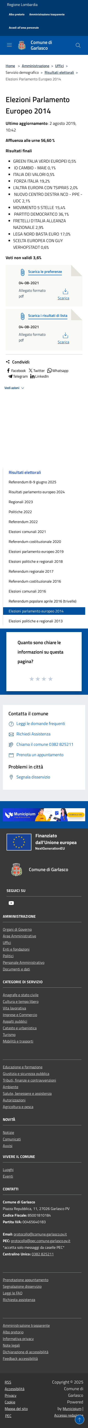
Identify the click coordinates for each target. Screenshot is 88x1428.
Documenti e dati (16, 969)
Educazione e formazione (22, 1067)
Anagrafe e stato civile (20, 995)
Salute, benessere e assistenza (27, 1093)
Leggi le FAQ (13, 1293)
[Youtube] (11, 903)
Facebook (16, 370)
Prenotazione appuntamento (25, 1280)
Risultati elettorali (59, 72)
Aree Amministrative (19, 936)
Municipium (72, 1408)
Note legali (11, 1345)
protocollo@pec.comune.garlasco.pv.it (40, 1241)
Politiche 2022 (20, 512)
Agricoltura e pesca (18, 1106)
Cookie (10, 1402)
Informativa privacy (18, 1338)
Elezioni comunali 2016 (27, 591)
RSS (8, 1382)
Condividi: (18, 362)
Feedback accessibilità (20, 1358)
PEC (8, 1416)
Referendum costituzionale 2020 (35, 541)
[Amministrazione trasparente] (47, 14)
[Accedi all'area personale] (24, 28)
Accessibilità (14, 1389)
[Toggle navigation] (9, 45)
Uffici (59, 66)
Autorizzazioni (14, 1100)
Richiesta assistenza (19, 1299)
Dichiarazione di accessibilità (25, 1352)
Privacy (10, 1395)
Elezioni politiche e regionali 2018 (36, 561)
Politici (8, 956)
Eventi (8, 1176)
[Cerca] (78, 45)
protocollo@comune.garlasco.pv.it (40, 1234)
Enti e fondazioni (16, 949)
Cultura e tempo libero (20, 1001)
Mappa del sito (16, 1408)
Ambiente (10, 1087)
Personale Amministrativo (23, 962)
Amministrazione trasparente (26, 1325)
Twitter (36, 370)
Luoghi (8, 1169)
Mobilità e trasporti (18, 1041)
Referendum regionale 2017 (31, 571)
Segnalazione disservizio (22, 1286)
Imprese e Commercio (20, 1015)
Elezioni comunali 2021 (27, 531)
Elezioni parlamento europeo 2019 (36, 551)
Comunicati (12, 1139)
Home (10, 66)
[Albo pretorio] (16, 14)
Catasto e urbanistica (20, 1028)
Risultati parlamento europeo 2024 (37, 492)
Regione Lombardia (22, 4)
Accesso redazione (68, 1415)
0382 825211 (43, 1254)
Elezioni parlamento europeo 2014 (36, 611)
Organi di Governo (17, 929)
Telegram (18, 376)
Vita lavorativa (14, 1008)
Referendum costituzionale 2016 (35, 581)
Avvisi (7, 1146)
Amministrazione (35, 66)
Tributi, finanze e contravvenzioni (29, 1080)
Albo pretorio (13, 1332)
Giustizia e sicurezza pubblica (26, 1073)
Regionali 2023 (21, 502)
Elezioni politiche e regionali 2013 (36, 621)
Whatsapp (57, 370)
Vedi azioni (15, 388)
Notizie (8, 1132)
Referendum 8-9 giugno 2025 (32, 482)
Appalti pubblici (15, 1021)
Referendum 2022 (23, 521)
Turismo (9, 1034)
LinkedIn (39, 376)
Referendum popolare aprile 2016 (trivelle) (42, 601)
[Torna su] (79, 1419)
